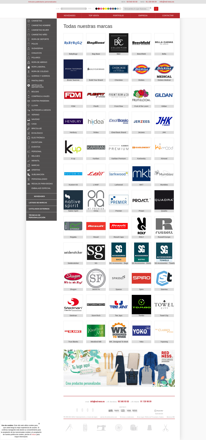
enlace (33, 434)
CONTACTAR (168, 15)
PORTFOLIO (118, 15)
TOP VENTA (94, 15)
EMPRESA (142, 15)
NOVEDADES (69, 15)
